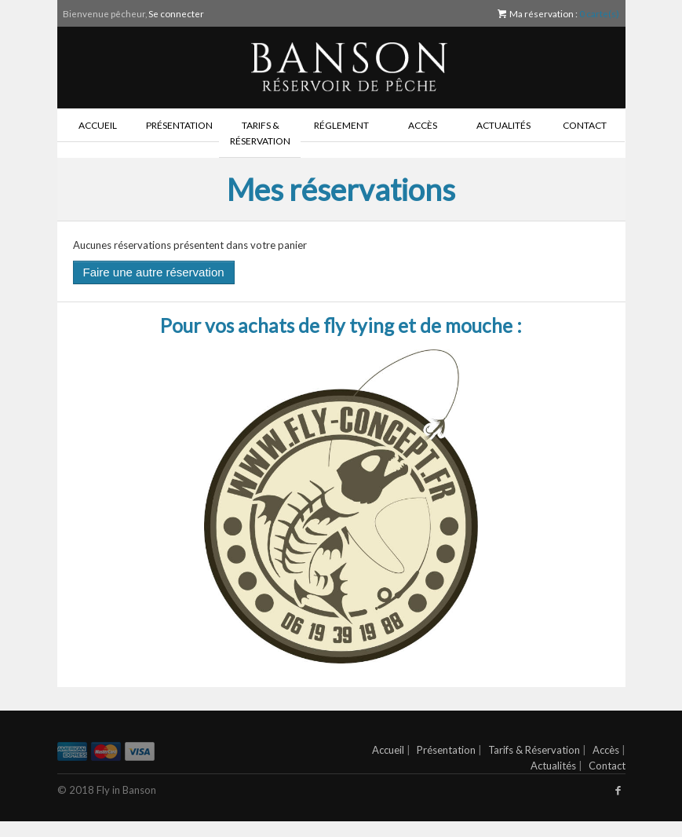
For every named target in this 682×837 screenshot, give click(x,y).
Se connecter (176, 13)
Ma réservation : (558, 13)
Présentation (179, 125)
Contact (585, 125)
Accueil (97, 125)
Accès (422, 125)
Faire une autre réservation (153, 272)
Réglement (341, 125)
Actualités (503, 125)
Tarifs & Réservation (260, 133)
